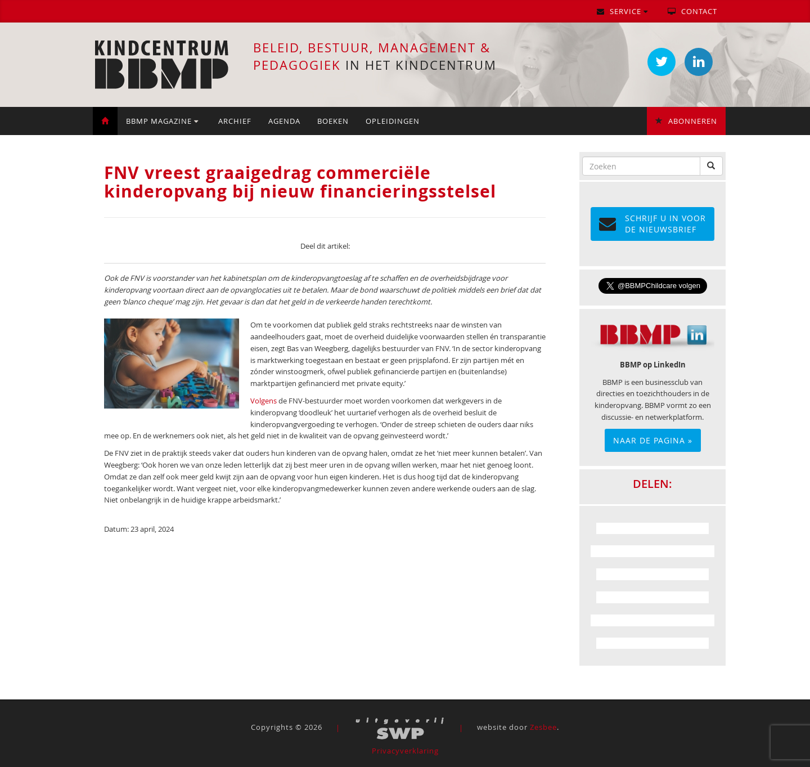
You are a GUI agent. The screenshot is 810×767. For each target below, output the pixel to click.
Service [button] (622, 11)
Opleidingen (393, 121)
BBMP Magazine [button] (162, 121)
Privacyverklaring (405, 751)
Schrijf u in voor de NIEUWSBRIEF (652, 224)
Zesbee (543, 728)
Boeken (333, 121)
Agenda (284, 121)
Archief (234, 121)
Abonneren (686, 121)
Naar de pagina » (652, 440)
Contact (692, 11)
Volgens (263, 401)
